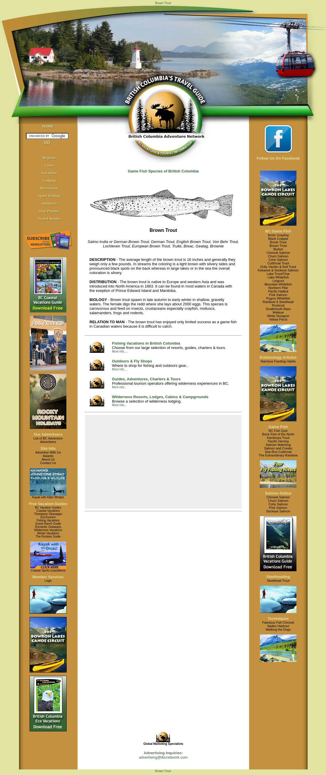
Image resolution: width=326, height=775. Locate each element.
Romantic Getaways (48, 526)
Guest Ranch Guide (48, 523)
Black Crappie (278, 238)
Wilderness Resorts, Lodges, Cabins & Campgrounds (160, 397)
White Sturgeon (278, 316)
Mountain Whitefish (278, 284)
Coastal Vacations (48, 510)
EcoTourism (48, 517)
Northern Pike (278, 288)
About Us (48, 459)
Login (47, 580)
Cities (49, 165)
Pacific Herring (278, 441)
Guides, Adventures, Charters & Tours (146, 379)
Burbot (278, 249)
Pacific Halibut (278, 291)
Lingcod (278, 281)
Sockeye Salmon (278, 511)
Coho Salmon (278, 259)
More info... (119, 387)
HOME (48, 126)
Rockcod (278, 305)
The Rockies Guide (48, 536)
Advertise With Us (48, 452)
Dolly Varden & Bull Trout (278, 266)
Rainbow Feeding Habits (278, 361)
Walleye (278, 312)
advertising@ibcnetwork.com (163, 757)
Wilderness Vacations (48, 530)
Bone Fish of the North (278, 434)
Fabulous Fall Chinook (278, 622)
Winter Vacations (48, 533)
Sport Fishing (49, 196)
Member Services (48, 577)
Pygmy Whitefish (278, 298)
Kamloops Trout (278, 437)
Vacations (49, 173)
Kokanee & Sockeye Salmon (278, 270)
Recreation (49, 188)
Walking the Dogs (278, 629)
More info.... (119, 351)
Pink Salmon (278, 295)
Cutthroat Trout (278, 263)
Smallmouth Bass (278, 309)
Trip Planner (49, 211)
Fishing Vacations (48, 520)
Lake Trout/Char (278, 274)
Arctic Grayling (278, 235)
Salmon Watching (278, 444)
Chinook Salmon (278, 252)
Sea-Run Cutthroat (278, 452)
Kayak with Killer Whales (48, 497)
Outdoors (49, 203)
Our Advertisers (48, 434)
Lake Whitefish (278, 277)
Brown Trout (278, 245)
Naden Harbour (278, 626)
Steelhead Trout (278, 580)
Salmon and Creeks (278, 448)
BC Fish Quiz (278, 430)
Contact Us (48, 463)
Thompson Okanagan (48, 514)
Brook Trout (278, 242)
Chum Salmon (278, 256)
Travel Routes (49, 218)
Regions (49, 157)
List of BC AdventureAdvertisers (48, 440)
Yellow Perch (278, 319)
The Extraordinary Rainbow (278, 455)
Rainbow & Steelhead (278, 302)
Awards (48, 456)
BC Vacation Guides (48, 507)
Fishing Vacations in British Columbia (146, 343)
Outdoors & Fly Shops (132, 361)
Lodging (49, 180)
